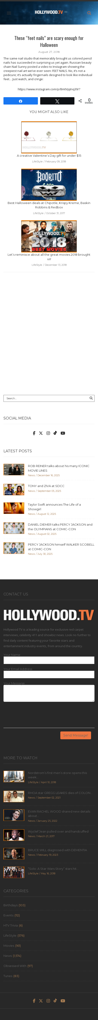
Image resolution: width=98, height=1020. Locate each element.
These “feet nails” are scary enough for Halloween (49, 41)
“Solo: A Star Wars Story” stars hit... (53, 868)
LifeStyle (9, 935)
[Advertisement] (49, 337)
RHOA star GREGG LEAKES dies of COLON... (60, 793)
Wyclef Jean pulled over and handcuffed (58, 831)
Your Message (14, 683)
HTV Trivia (10, 925)
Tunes (7, 976)
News (7, 956)
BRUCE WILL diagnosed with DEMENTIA (57, 850)
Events (8, 915)
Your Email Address (17, 669)
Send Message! (75, 735)
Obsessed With (14, 966)
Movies (8, 945)
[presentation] (38, 716)
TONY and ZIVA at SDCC (46, 486)
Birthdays (10, 905)
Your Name (11, 654)
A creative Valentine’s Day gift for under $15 (49, 155)
